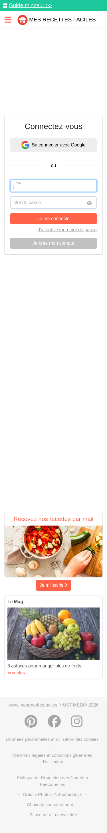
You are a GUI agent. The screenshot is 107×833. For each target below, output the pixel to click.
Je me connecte (53, 218)
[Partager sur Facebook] (54, 721)
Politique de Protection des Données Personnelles (52, 781)
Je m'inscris (54, 585)
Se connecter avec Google (53, 145)
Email (17, 183)
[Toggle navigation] (8, 19)
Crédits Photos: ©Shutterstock (52, 794)
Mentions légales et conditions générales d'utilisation (52, 758)
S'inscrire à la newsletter (53, 814)
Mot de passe (27, 202)
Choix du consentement (50, 804)
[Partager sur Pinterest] (31, 721)
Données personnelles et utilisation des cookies (52, 739)
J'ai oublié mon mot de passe (67, 229)
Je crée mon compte (53, 243)
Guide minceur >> (30, 5)
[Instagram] (76, 721)
